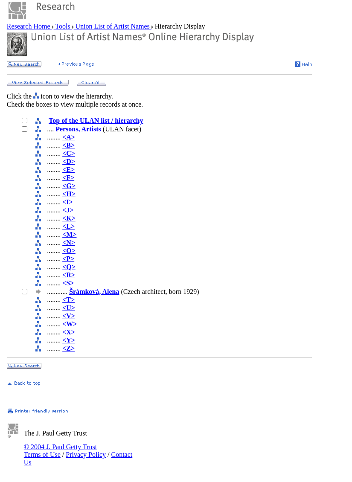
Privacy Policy (86, 454)
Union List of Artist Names (112, 26)
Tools (63, 26)
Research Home (29, 26)
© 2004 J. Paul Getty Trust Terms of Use (60, 450)
